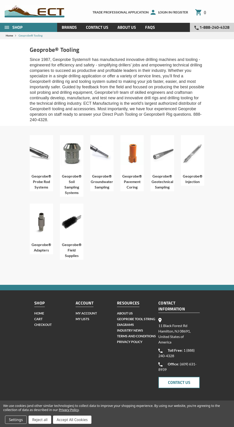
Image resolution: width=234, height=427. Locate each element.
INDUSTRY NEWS (130, 330)
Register (180, 12)
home (39, 313)
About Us (126, 27)
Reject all (40, 419)
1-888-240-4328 (211, 27)
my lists (82, 319)
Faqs (150, 27)
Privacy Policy (129, 342)
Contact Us (97, 27)
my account (86, 313)
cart (38, 319)
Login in (165, 12)
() (205, 12)
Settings (16, 419)
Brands (69, 27)
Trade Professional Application (121, 12)
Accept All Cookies (72, 419)
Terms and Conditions (136, 336)
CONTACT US (179, 382)
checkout (43, 325)
